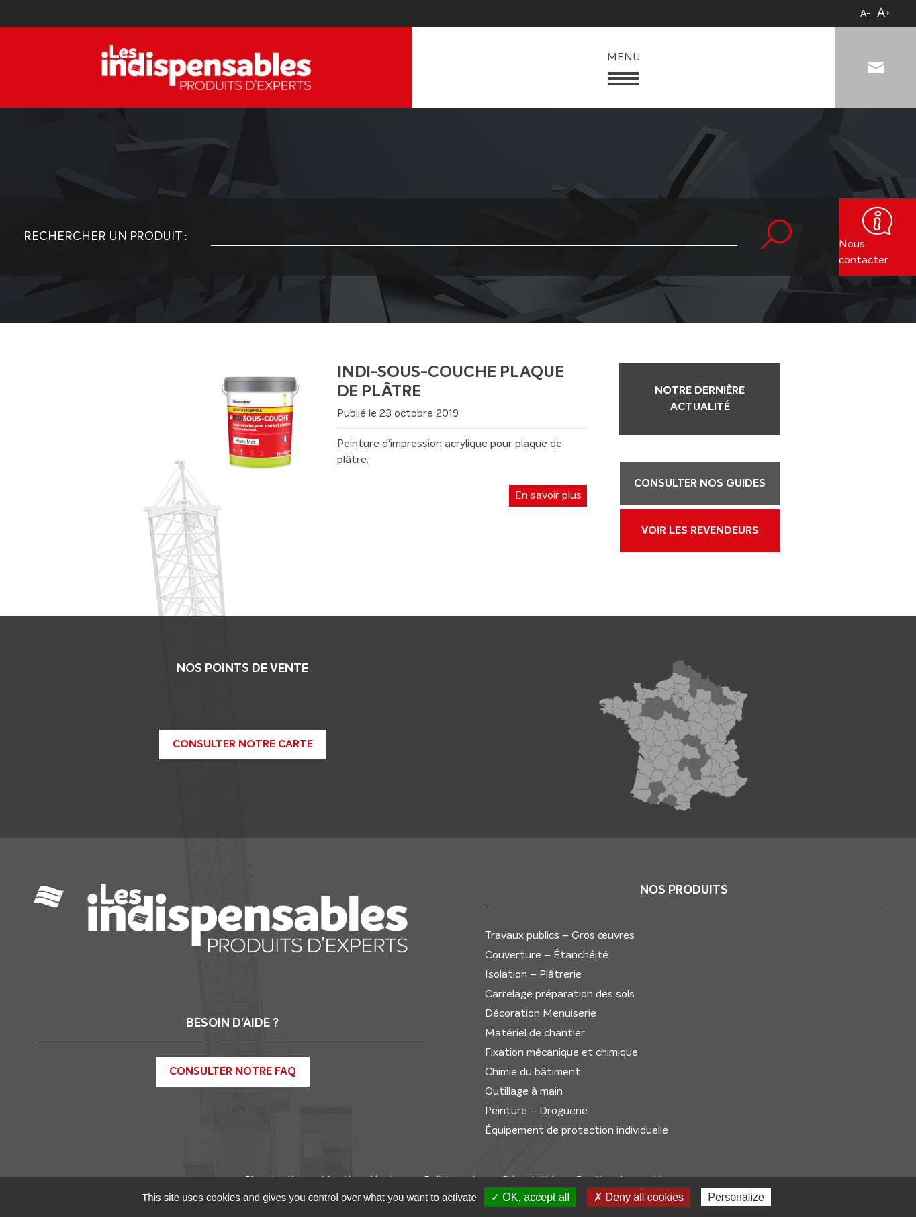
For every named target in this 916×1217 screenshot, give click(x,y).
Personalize (736, 1197)
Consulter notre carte (243, 744)
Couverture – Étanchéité (546, 954)
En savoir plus (548, 495)
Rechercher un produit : (105, 236)
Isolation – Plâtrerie (533, 973)
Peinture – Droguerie (536, 1110)
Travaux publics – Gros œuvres (560, 934)
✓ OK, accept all (530, 1197)
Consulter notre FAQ (232, 1071)
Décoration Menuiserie (540, 1012)
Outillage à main (524, 1090)
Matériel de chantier (535, 1032)
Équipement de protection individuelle (576, 1129)
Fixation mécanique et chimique (561, 1051)
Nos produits (684, 890)
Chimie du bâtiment (532, 1071)
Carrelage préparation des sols (560, 993)
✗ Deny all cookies (639, 1197)
